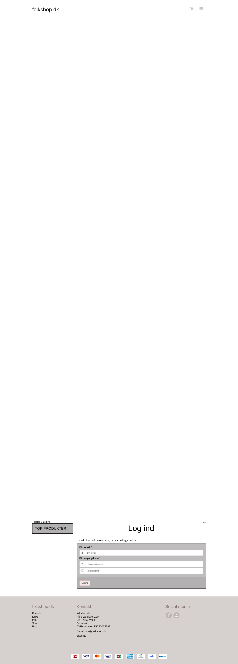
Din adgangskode (89, 558)
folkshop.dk (45, 9)
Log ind (85, 583)
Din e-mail (85, 547)
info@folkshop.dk (95, 631)
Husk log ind (93, 571)
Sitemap (81, 635)
